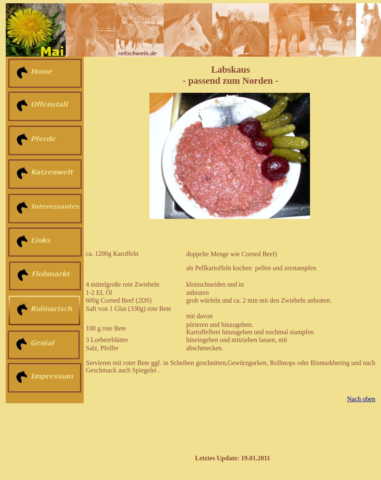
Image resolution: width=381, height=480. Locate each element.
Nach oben (361, 398)
